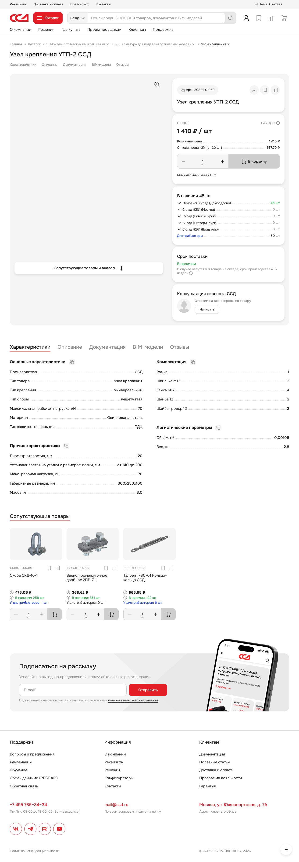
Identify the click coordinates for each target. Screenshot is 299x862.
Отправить (148, 689)
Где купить (70, 29)
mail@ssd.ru (116, 804)
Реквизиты (18, 4)
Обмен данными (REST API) (34, 778)
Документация (74, 64)
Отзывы (122, 64)
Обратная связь (24, 786)
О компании (20, 29)
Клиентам (137, 29)
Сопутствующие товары (40, 516)
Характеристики (23, 64)
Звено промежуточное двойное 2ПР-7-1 (87, 577)
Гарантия (207, 786)
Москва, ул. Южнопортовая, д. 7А (233, 804)
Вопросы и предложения (32, 754)
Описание (49, 64)
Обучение (18, 770)
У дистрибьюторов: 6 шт (142, 603)
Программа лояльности (220, 778)
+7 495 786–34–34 (28, 804)
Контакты (103, 4)
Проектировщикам (104, 29)
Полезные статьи (214, 762)
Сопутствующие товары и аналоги (89, 268)
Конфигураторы (118, 778)
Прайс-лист (79, 4)
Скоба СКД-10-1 (24, 575)
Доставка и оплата (48, 4)
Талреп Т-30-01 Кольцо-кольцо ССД (145, 577)
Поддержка (163, 29)
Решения (46, 29)
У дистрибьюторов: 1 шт (29, 603)
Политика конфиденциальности (34, 851)
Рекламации (21, 762)
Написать (206, 309)
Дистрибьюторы (190, 236)
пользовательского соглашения (133, 700)
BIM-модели (101, 64)
